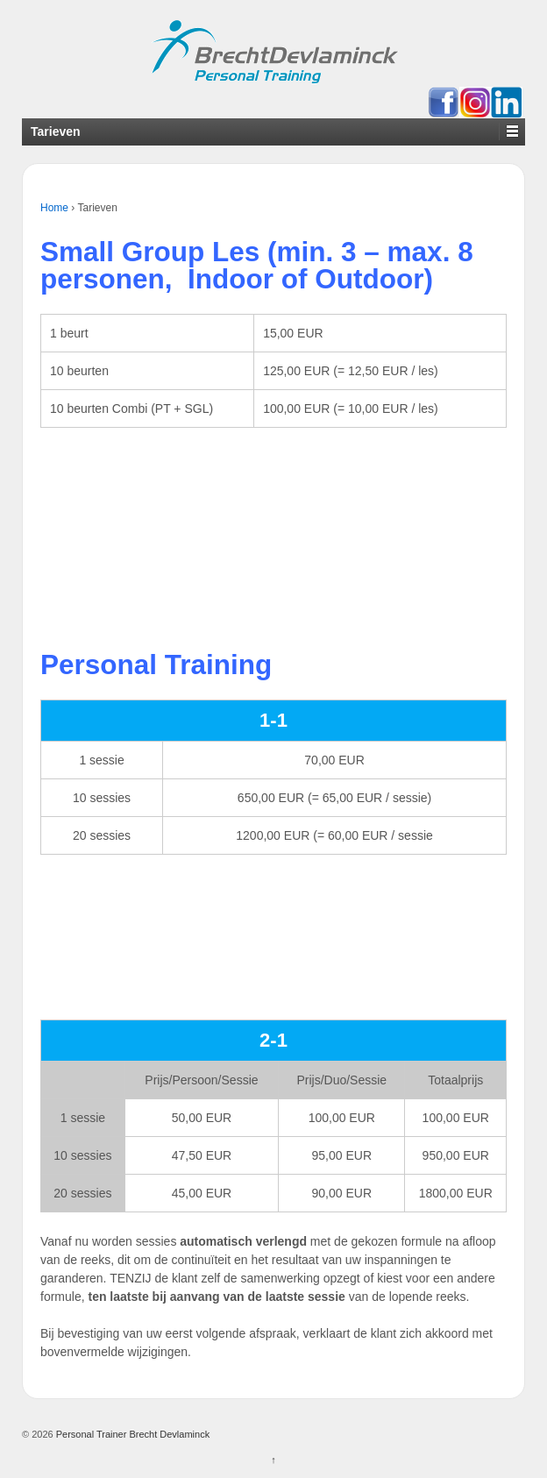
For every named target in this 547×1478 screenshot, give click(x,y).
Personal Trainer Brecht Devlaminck (131, 1434)
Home (54, 208)
